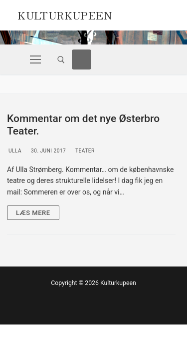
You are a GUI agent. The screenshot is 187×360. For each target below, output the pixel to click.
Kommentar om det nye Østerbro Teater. (83, 125)
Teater (84, 151)
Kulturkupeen (64, 14)
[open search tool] (61, 60)
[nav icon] (35, 59)
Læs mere (33, 212)
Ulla (14, 151)
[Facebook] (82, 60)
